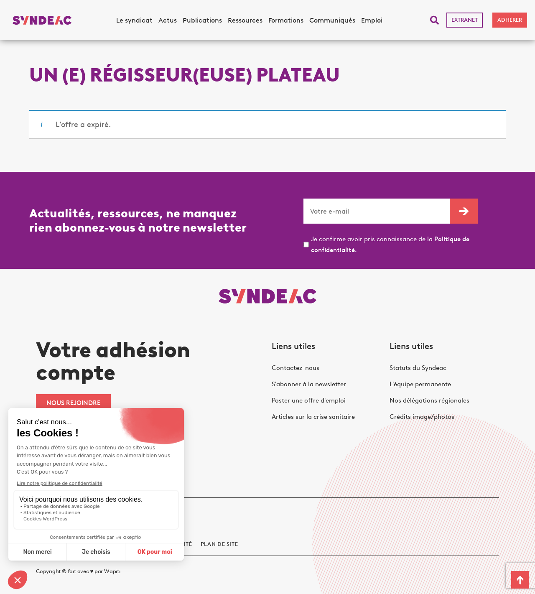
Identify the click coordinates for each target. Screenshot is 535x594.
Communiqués (332, 20)
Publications (202, 20)
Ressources (245, 20)
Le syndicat (134, 20)
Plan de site (219, 544)
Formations (285, 20)
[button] (434, 20)
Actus (167, 20)
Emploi (371, 20)
